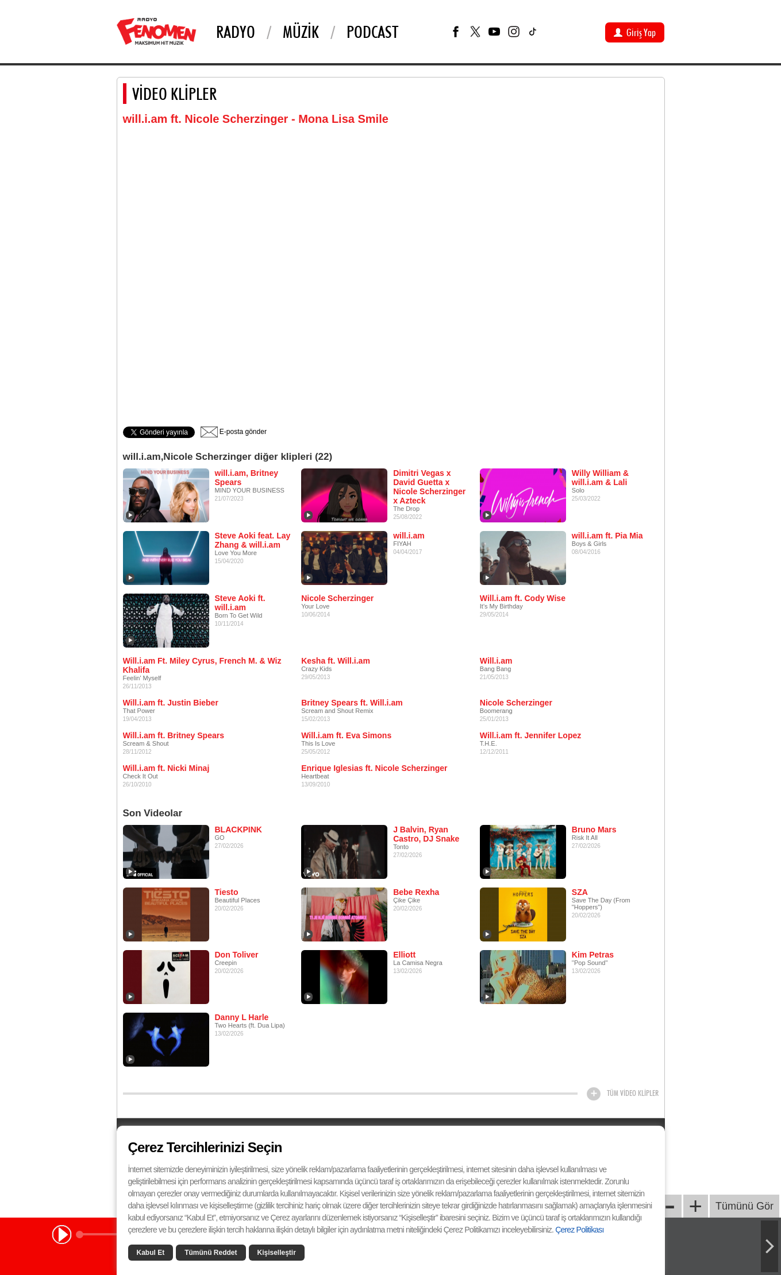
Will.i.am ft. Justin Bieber (170, 702)
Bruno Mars (594, 829)
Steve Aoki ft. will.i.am (240, 603)
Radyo (235, 31)
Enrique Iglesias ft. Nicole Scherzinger (374, 768)
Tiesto (226, 892)
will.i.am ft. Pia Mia (607, 535)
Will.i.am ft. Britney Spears (173, 735)
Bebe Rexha (416, 892)
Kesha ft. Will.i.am (335, 660)
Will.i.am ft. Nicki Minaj (166, 768)
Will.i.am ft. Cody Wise (522, 598)
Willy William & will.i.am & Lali (600, 477)
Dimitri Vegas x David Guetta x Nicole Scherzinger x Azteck (429, 486)
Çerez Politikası (579, 1229)
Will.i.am (496, 660)
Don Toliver (237, 954)
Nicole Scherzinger (337, 598)
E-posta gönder (234, 432)
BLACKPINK (238, 829)
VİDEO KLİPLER (174, 93)
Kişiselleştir (276, 1253)
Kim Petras (593, 954)
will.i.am (408, 535)
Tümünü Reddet (210, 1253)
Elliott (404, 954)
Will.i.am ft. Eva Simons (346, 735)
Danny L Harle (242, 1017)
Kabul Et (151, 1253)
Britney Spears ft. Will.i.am (351, 702)
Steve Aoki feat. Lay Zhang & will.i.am (253, 540)
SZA (580, 892)
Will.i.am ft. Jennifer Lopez (530, 735)
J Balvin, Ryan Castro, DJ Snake (426, 834)
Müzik (301, 31)
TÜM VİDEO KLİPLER (633, 1093)
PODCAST (372, 31)
